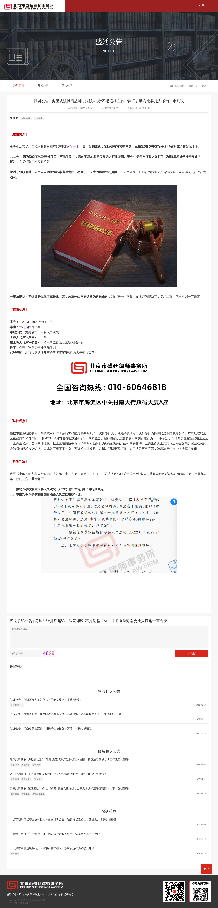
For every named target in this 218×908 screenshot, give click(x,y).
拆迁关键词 (67, 894)
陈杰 (82, 108)
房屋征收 (25, 793)
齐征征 (89, 108)
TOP (206, 868)
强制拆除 (26, 118)
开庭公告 (40, 86)
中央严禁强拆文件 (34, 894)
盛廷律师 (15, 765)
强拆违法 (15, 793)
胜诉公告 (18, 86)
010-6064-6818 (22, 903)
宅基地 (39, 118)
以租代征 (52, 894)
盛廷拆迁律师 (14, 894)
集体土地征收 (17, 705)
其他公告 (63, 86)
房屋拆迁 (25, 765)
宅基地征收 (26, 779)
